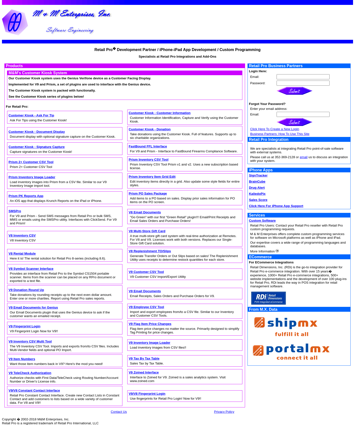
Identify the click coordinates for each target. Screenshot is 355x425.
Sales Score (258, 200)
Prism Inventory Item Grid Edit (152, 176)
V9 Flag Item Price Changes (150, 324)
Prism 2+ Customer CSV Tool (31, 162)
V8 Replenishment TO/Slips (150, 251)
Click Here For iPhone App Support (276, 206)
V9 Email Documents (145, 291)
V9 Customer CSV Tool (146, 272)
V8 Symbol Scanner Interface (31, 268)
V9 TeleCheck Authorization (30, 373)
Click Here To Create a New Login (274, 129)
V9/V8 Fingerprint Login (147, 393)
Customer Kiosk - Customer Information (160, 113)
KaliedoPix (257, 194)
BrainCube (257, 181)
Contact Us (119, 412)
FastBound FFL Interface (148, 146)
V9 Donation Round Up (26, 290)
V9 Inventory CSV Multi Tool (30, 341)
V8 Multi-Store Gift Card (147, 231)
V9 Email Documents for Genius (33, 307)
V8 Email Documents (145, 212)
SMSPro (15, 211)
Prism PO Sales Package (148, 193)
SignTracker (258, 175)
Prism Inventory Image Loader (32, 177)
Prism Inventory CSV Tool (149, 159)
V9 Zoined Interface (144, 372)
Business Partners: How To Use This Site (279, 134)
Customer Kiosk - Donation (150, 129)
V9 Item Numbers (22, 359)
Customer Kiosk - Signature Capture (37, 147)
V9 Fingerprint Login (24, 326)
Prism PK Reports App (26, 196)
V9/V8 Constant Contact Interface (34, 390)
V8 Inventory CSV (22, 235)
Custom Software (262, 220)
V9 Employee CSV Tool (146, 307)
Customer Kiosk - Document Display (37, 132)
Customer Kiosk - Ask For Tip (31, 115)
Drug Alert (257, 187)
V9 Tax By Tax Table (144, 358)
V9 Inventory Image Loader (149, 342)
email (304, 157)
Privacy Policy (224, 412)
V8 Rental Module (22, 253)
